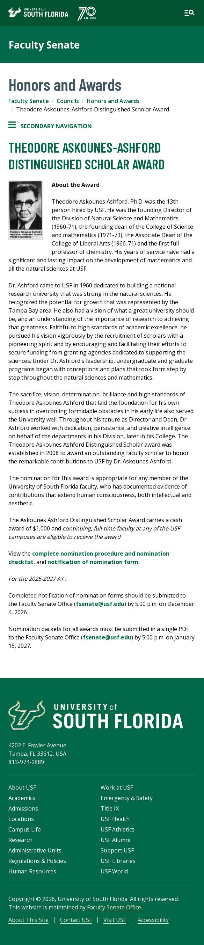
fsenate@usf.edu (100, 604)
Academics (21, 798)
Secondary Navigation (50, 126)
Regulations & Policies (37, 861)
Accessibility (153, 920)
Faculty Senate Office (114, 907)
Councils (68, 101)
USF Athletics (117, 829)
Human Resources (32, 871)
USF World (114, 871)
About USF (22, 787)
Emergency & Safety (127, 798)
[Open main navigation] (189, 13)
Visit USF (114, 920)
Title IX (110, 808)
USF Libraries (118, 861)
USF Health (115, 819)
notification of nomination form (93, 562)
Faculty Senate (44, 44)
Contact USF (76, 920)
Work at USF (117, 787)
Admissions (23, 808)
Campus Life (24, 829)
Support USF (117, 850)
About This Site (28, 920)
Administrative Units (34, 850)
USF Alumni (115, 840)
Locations (21, 819)
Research (20, 840)
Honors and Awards (113, 101)
